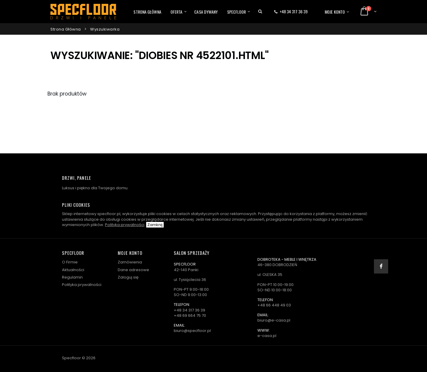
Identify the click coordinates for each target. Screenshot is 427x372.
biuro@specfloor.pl (192, 330)
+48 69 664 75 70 (190, 315)
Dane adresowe (133, 270)
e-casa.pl (266, 335)
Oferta (177, 12)
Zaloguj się (128, 277)
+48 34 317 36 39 (293, 11)
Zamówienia (130, 262)
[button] (260, 11)
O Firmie (70, 262)
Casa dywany (206, 12)
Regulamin (72, 277)
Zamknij (154, 225)
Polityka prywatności (124, 225)
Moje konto (335, 12)
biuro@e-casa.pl (273, 320)
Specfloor (236, 12)
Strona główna (147, 12)
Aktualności (73, 270)
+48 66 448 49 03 (274, 305)
